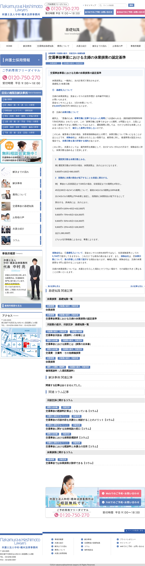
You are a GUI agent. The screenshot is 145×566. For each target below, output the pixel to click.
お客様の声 (118, 46)
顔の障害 (19, 105)
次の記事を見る (136, 286)
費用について (63, 46)
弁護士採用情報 (61, 553)
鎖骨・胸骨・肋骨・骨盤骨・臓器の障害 (21, 127)
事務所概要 (136, 46)
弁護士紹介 (81, 46)
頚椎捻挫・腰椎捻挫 (18, 110)
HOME (9, 46)
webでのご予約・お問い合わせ (132, 546)
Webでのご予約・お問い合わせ (130, 12)
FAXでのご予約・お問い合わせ (98, 12)
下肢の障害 (19, 132)
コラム (10, 240)
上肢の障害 (21, 121)
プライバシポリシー (128, 539)
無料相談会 (88, 550)
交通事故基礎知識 (45, 46)
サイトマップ (90, 5)
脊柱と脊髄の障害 (21, 116)
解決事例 (27, 46)
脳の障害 (8, 99)
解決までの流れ (100, 46)
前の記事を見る (54, 286)
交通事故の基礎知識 (17, 206)
